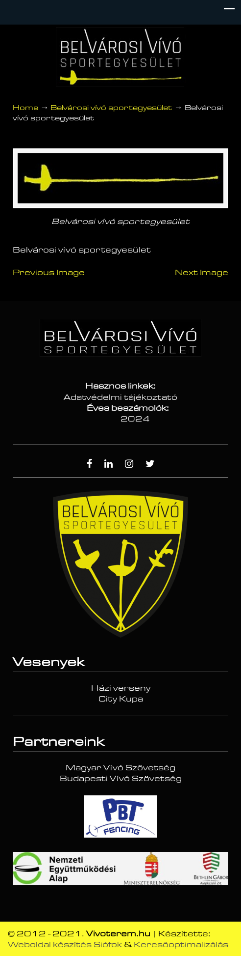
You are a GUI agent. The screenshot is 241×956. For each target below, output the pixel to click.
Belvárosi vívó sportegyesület (111, 108)
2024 (135, 419)
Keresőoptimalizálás (181, 944)
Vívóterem (120, 57)
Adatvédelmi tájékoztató (120, 397)
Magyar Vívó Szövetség (120, 767)
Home (25, 108)
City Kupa (120, 699)
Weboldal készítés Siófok (65, 944)
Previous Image (49, 272)
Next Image (201, 272)
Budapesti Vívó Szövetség (121, 778)
